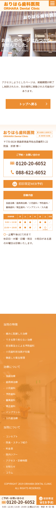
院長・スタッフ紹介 (16, 442)
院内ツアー (12, 454)
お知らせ (11, 466)
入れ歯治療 (12, 418)
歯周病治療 (12, 382)
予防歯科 (11, 394)
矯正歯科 (11, 406)
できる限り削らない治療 (19, 339)
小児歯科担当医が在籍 (18, 351)
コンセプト (12, 436)
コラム (9, 472)
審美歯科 (11, 400)
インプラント (13, 412)
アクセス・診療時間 (16, 460)
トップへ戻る (28, 104)
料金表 (9, 448)
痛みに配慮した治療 (16, 333)
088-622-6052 (31, 172)
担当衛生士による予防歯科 (20, 345)
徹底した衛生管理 (15, 357)
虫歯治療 (11, 376)
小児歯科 (11, 388)
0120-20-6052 (31, 163)
